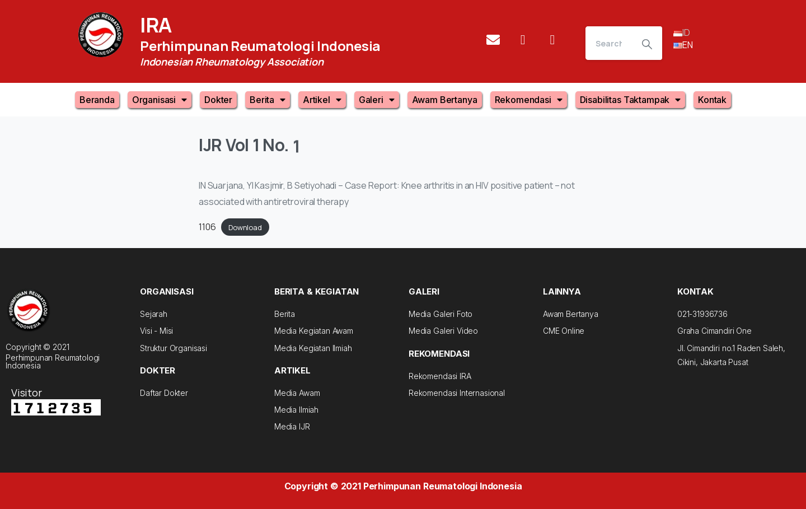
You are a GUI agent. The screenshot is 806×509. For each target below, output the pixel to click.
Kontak (712, 99)
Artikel (322, 99)
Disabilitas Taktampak (630, 99)
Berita (267, 99)
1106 (207, 227)
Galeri (377, 99)
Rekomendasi (529, 99)
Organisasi (159, 99)
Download (245, 227)
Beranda (97, 99)
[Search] (608, 43)
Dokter (218, 99)
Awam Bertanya (444, 99)
